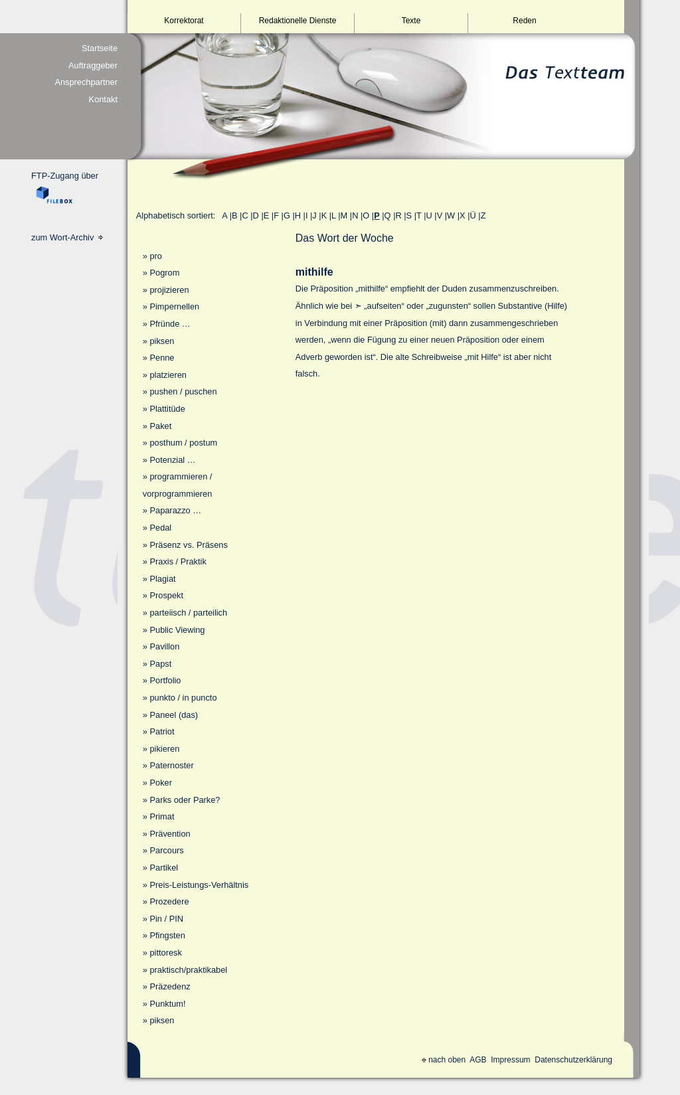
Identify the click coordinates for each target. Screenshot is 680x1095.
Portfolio (165, 680)
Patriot (161, 731)
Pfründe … (169, 324)
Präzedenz (169, 986)
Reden (524, 20)
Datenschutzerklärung (573, 1059)
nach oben (444, 1059)
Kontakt (103, 99)
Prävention (169, 834)
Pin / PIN (166, 919)
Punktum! (167, 1004)
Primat (161, 816)
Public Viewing (177, 630)
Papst (160, 664)
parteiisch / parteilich (188, 613)
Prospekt (166, 595)
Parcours (166, 850)
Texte (411, 20)
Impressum (510, 1059)
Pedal (160, 528)
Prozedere (169, 901)
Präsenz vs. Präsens (188, 545)
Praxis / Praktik (177, 561)
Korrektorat (183, 20)
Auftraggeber (93, 65)
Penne (161, 358)
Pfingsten (167, 935)
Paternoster (171, 765)
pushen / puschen (182, 391)
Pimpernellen (174, 306)
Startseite (100, 48)
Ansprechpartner (86, 82)
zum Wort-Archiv (67, 237)
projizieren (169, 290)
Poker (160, 783)
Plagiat (162, 579)
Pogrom (164, 273)
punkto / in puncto (182, 698)
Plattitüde (167, 409)
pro (155, 256)
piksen (161, 341)
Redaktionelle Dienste (298, 20)
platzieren (168, 375)
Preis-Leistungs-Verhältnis (198, 885)
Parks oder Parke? (184, 800)
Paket (160, 426)
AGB (477, 1059)
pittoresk (165, 953)
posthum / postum (183, 443)
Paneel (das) (173, 715)
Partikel (163, 868)
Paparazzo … (175, 510)
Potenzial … (172, 460)
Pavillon (164, 646)
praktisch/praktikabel (188, 970)
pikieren (164, 749)
